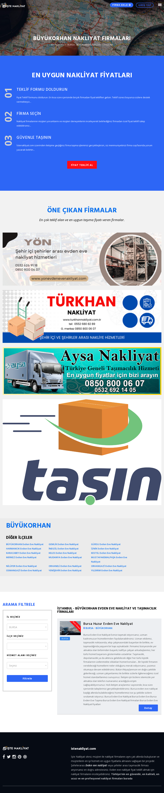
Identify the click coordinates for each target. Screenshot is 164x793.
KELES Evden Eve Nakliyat (63, 552)
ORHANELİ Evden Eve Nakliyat (65, 566)
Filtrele (27, 678)
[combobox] (27, 627)
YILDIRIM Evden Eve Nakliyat (106, 570)
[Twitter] (9, 757)
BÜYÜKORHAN (104, 628)
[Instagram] (14, 757)
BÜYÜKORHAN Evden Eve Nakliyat (24, 544)
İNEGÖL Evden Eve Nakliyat (64, 548)
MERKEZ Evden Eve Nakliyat (21, 557)
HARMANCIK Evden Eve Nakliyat (23, 548)
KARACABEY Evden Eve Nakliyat (23, 552)
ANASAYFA (57, 44)
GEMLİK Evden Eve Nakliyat (64, 544)
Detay (148, 708)
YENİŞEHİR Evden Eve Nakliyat (65, 570)
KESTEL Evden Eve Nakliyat (106, 552)
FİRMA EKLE (121, 5)
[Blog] (25, 757)
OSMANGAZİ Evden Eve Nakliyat (24, 570)
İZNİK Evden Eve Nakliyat (105, 548)
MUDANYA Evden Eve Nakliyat (65, 557)
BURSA (89, 628)
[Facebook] (4, 757)
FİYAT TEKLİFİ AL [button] (82, 165)
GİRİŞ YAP (144, 5)
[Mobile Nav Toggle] (159, 5)
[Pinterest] (19, 757)
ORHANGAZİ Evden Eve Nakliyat (108, 566)
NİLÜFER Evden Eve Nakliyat (21, 566)
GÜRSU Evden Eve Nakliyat (106, 544)
